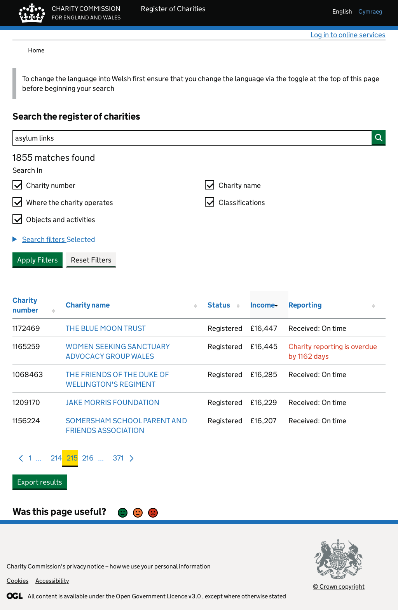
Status (219, 305)
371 (118, 460)
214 (56, 460)
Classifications (241, 202)
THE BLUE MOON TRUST (106, 328)
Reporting (305, 305)
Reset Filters (91, 259)
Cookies (17, 580)
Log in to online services (348, 34)
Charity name (239, 185)
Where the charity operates (69, 202)
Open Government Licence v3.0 (158, 596)
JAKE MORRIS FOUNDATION (113, 402)
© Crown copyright (339, 586)
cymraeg (370, 11)
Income (262, 305)
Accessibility (52, 580)
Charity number (50, 185)
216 (88, 460)
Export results (39, 482)
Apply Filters (37, 259)
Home (36, 50)
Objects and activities (60, 219)
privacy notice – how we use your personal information (138, 566)
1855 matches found (53, 157)
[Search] (199, 138)
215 (72, 460)
